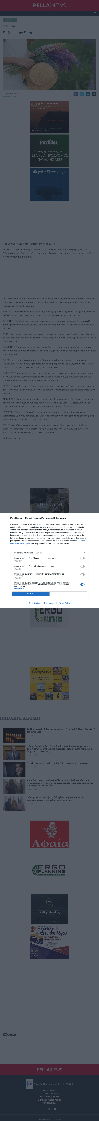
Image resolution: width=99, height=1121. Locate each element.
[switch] (82, 558)
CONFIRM (31, 594)
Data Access (49, 603)
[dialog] (49, 560)
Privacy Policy (64, 603)
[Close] (93, 518)
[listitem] (49, 553)
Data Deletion (34, 603)
